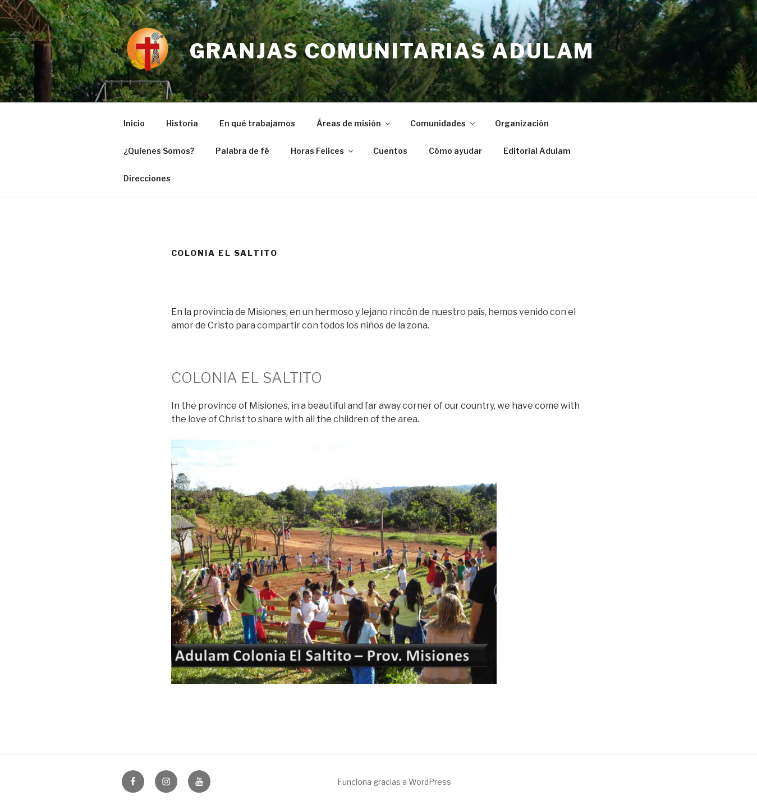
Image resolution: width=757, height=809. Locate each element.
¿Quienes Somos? (158, 151)
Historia (182, 123)
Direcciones (147, 178)
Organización (522, 123)
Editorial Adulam (537, 151)
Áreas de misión (354, 123)
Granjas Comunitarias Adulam (392, 51)
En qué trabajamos (257, 123)
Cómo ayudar (455, 151)
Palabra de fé (242, 151)
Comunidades (443, 123)
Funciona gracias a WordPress (394, 782)
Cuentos (390, 151)
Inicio (134, 123)
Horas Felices (323, 151)
